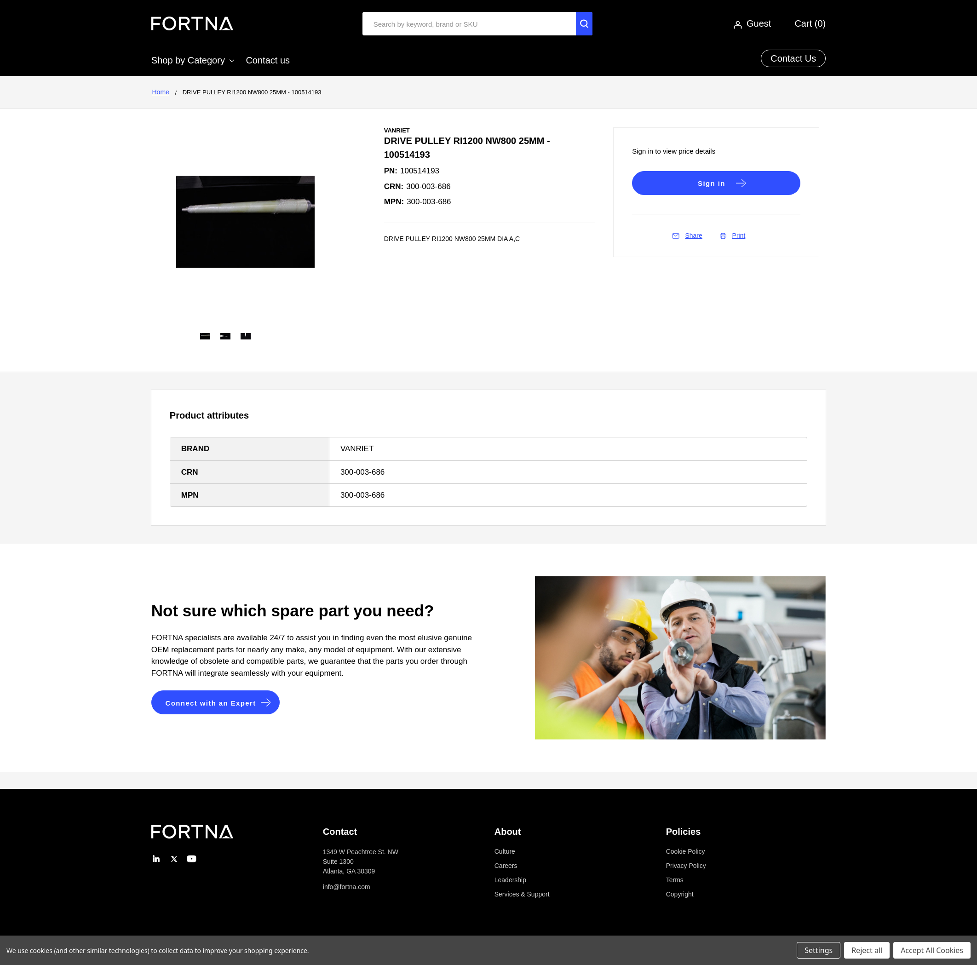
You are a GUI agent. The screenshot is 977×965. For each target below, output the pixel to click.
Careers (505, 865)
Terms (675, 880)
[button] (215, 702)
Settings (819, 950)
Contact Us (793, 58)
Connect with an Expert (211, 703)
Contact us (268, 60)
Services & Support (522, 894)
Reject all (866, 950)
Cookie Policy (685, 851)
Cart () (810, 23)
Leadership (510, 880)
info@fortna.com (346, 886)
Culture (504, 851)
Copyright (680, 894)
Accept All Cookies (932, 950)
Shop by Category (192, 60)
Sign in (711, 183)
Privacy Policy (686, 865)
